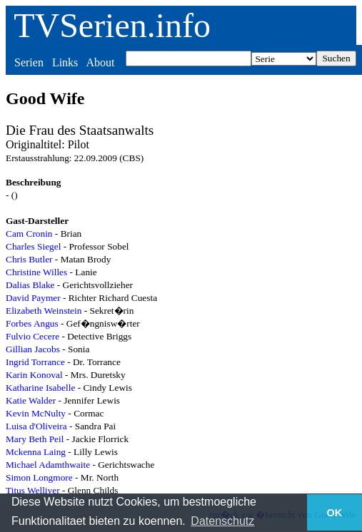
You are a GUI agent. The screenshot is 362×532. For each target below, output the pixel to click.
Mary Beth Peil (35, 439)
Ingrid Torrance (35, 362)
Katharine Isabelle (40, 387)
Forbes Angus (32, 323)
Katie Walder (31, 400)
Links (65, 62)
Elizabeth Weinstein (43, 310)
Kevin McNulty (36, 413)
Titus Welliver (33, 490)
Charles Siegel (33, 246)
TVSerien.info (112, 25)
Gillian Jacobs (33, 349)
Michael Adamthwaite (48, 464)
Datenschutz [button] (222, 521)
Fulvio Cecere (32, 336)
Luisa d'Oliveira (36, 426)
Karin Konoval (34, 374)
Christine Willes (36, 272)
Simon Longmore (39, 477)
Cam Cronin (29, 233)
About (100, 62)
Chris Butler (29, 259)
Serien (29, 62)
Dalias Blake (30, 285)
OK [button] (335, 512)
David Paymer (33, 297)
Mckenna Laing (36, 451)
